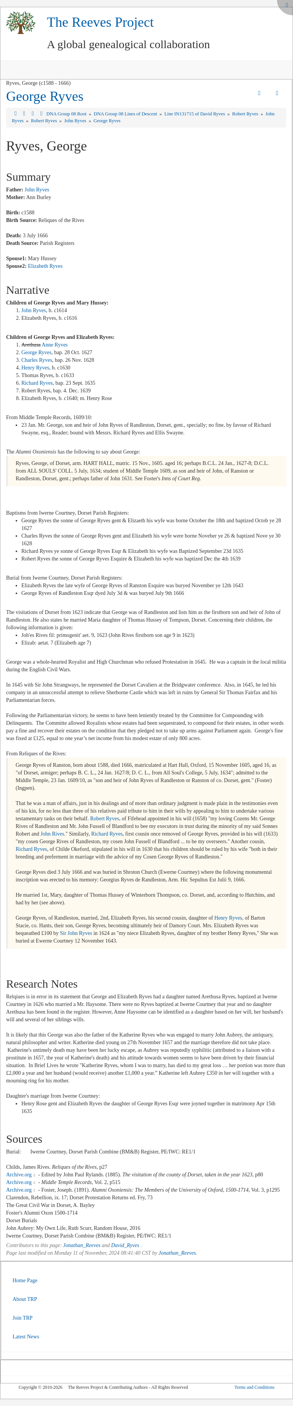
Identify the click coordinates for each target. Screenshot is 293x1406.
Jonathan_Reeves (81, 1245)
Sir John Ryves (76, 933)
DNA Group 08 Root (66, 114)
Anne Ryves (55, 345)
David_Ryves (125, 1245)
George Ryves (45, 96)
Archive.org (19, 1175)
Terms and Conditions (254, 1387)
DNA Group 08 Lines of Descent (126, 114)
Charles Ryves (36, 360)
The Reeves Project (100, 22)
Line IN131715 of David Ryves (195, 114)
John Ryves (75, 120)
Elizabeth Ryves (45, 266)
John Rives (52, 834)
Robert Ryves (246, 114)
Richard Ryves (37, 383)
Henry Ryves (35, 368)
